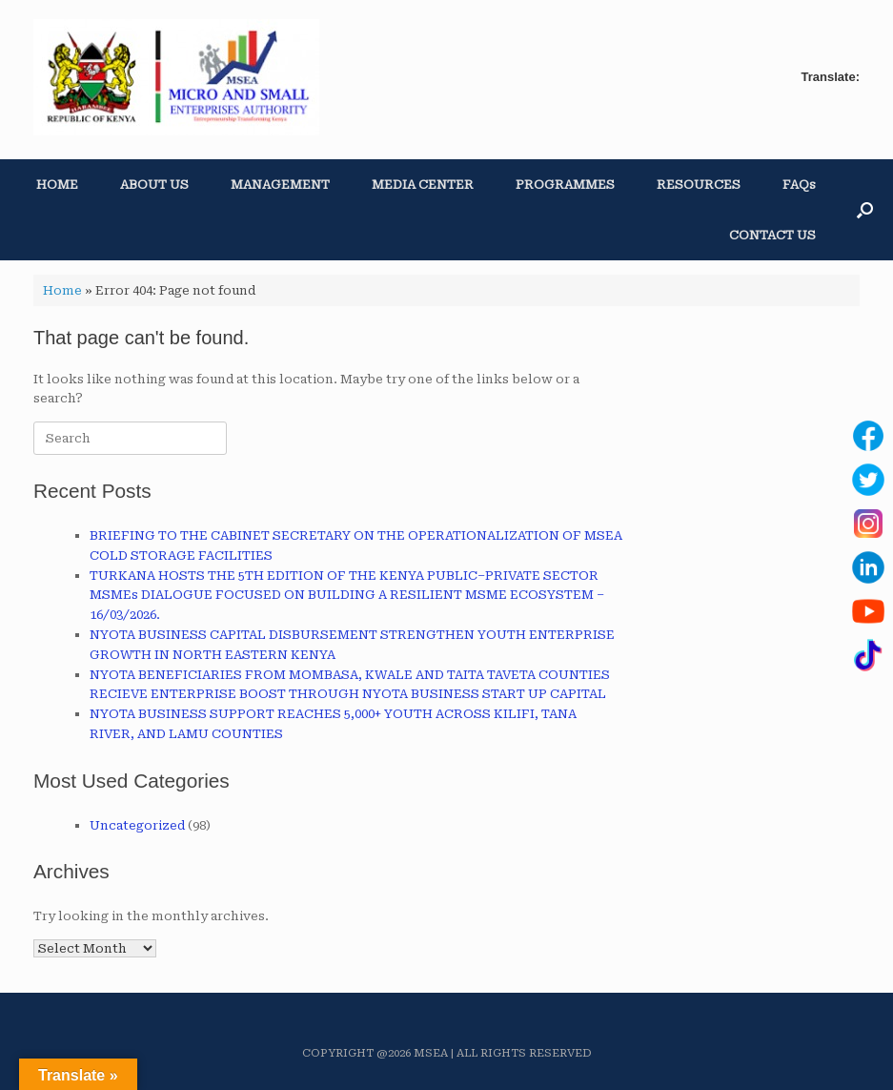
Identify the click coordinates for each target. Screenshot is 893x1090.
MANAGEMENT (280, 184)
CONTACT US (772, 235)
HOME (57, 184)
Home (62, 290)
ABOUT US (154, 184)
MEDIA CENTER (423, 184)
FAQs (799, 184)
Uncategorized (137, 825)
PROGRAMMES (565, 184)
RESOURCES (699, 184)
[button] (865, 209)
